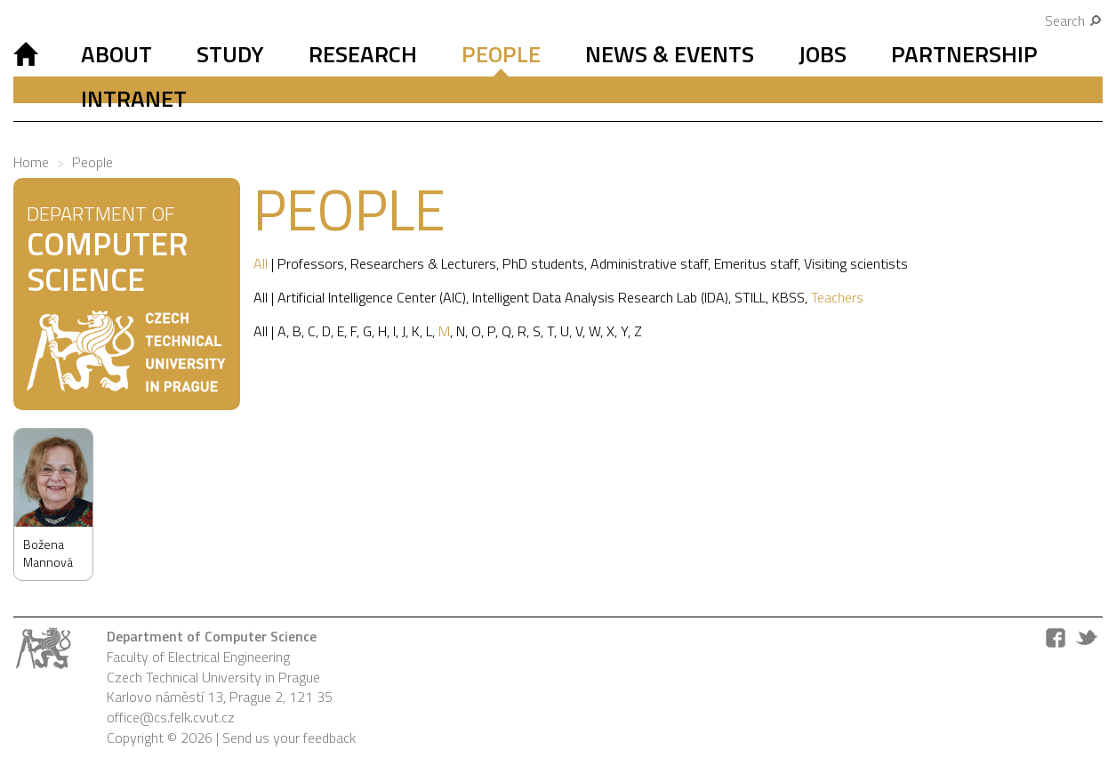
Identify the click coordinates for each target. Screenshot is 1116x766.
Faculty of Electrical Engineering (198, 656)
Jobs (823, 53)
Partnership (964, 53)
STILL (750, 297)
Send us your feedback (289, 737)
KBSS (788, 297)
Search (1074, 20)
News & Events (669, 53)
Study (230, 53)
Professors (310, 263)
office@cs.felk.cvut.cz (171, 717)
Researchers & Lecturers (423, 263)
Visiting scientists (856, 263)
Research (363, 53)
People (501, 53)
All (260, 263)
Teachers (837, 297)
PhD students (543, 263)
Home (31, 162)
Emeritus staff (756, 263)
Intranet (134, 98)
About (116, 53)
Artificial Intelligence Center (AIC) (371, 297)
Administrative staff (649, 263)
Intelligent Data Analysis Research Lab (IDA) (600, 297)
